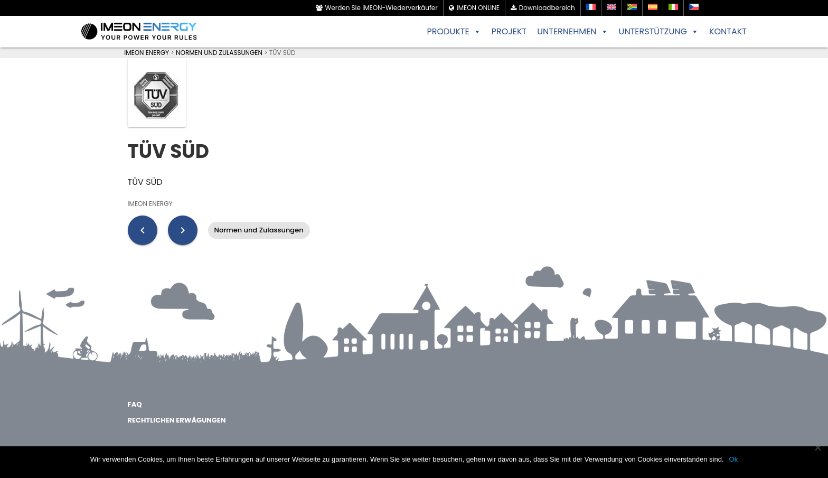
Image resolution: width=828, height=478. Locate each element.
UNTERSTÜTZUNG (659, 32)
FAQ (135, 404)
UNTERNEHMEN (572, 32)
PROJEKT (509, 31)
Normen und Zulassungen (259, 230)
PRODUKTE (454, 32)
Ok (733, 459)
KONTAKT (728, 31)
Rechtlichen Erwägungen (177, 420)
